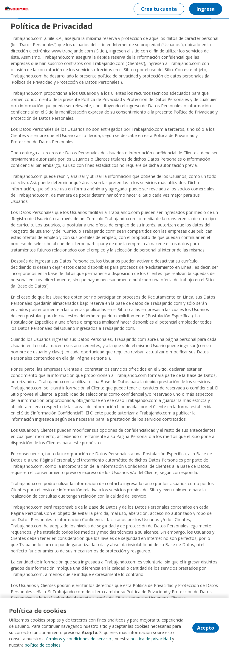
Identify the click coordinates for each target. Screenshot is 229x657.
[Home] (16, 8)
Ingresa (205, 9)
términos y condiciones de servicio (78, 639)
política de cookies (43, 645)
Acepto (205, 628)
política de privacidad (151, 639)
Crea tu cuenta (159, 9)
